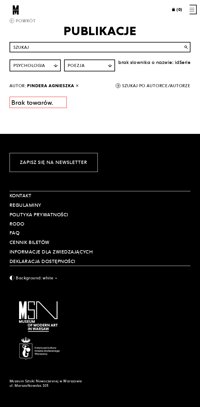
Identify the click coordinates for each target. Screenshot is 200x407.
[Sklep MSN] (16, 9)
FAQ (14, 233)
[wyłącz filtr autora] (77, 85)
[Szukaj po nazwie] (100, 47)
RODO (17, 224)
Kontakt (20, 195)
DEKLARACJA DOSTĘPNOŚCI (42, 261)
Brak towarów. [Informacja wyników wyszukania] (32, 102)
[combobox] (100, 277)
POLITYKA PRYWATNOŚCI (39, 214)
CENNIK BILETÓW (29, 242)
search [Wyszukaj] (186, 47)
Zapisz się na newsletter (53, 162)
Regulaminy (25, 205)
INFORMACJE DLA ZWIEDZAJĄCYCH (51, 252)
